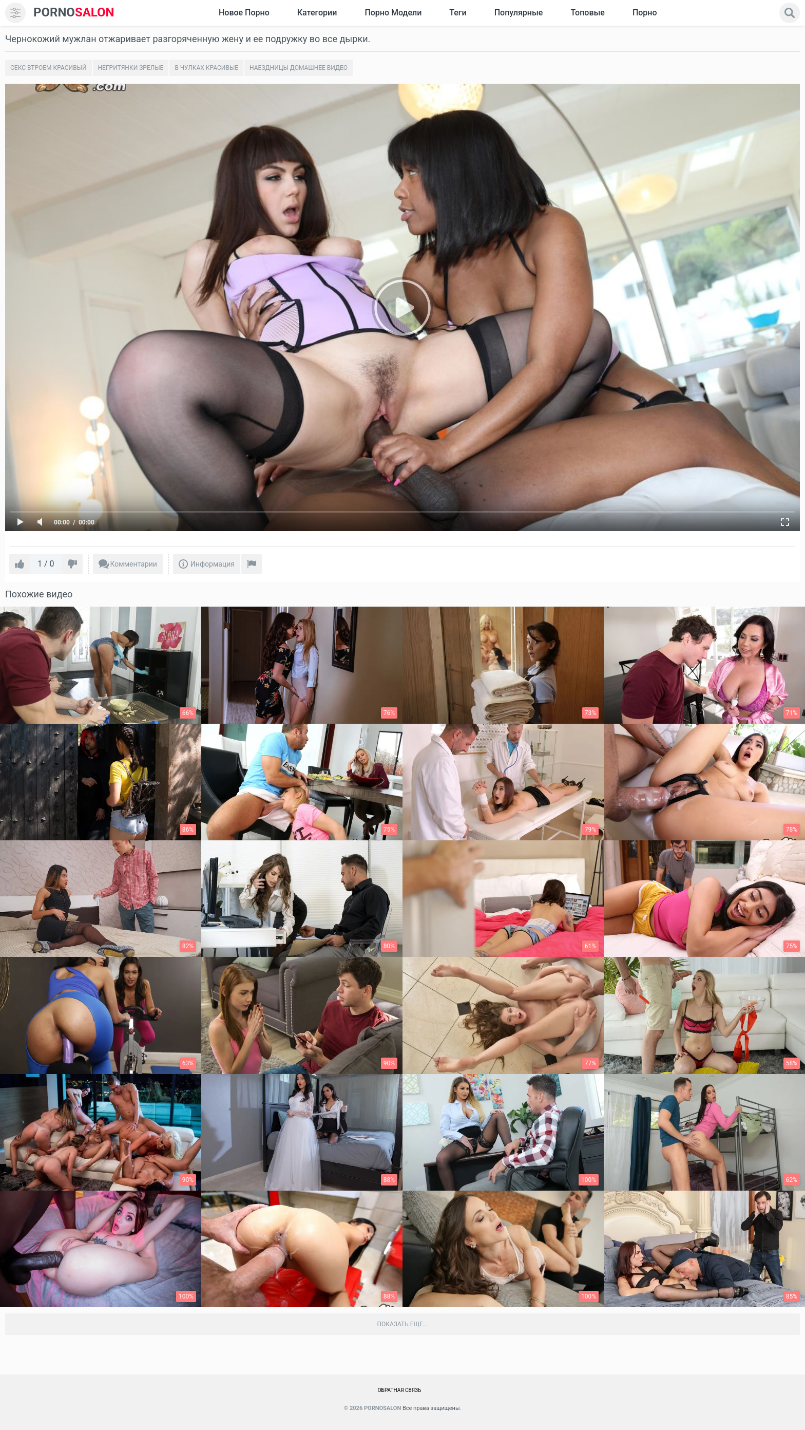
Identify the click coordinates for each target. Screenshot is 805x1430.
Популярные (518, 12)
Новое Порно (244, 12)
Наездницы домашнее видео (299, 67)
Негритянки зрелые (131, 67)
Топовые (587, 12)
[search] (789, 13)
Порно (644, 12)
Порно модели (393, 12)
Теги (457, 12)
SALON (73, 12)
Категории (317, 12)
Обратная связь (399, 1390)
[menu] (15, 13)
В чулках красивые (206, 67)
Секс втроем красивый (48, 67)
